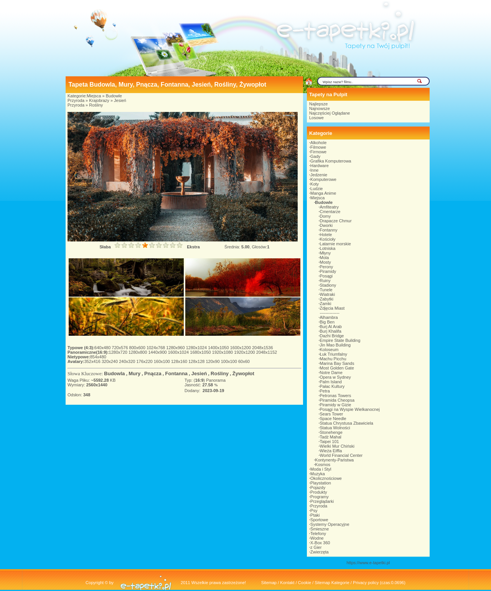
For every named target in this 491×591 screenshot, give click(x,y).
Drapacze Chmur (336, 220)
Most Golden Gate (337, 368)
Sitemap (269, 582)
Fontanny (329, 230)
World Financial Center (341, 455)
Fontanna (176, 373)
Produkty (318, 492)
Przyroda (76, 100)
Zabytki (326, 299)
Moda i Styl (320, 469)
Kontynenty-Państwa (334, 460)
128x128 (197, 361)
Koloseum (329, 349)
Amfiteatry (329, 207)
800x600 (138, 347)
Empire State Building (340, 340)
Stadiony (328, 285)
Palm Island (331, 381)
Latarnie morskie (335, 243)
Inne (314, 170)
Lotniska (328, 248)
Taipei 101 (329, 441)
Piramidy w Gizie (335, 404)
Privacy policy (366, 582)
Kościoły (328, 239)
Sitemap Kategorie (332, 582)
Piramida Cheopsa (337, 400)
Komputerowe (323, 179)
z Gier (315, 547)
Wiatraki (327, 294)
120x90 (213, 361)
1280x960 (176, 347)
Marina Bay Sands (337, 363)
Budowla (114, 373)
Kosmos (322, 464)
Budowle (114, 96)
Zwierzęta (319, 552)
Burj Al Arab (331, 326)
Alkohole (318, 142)
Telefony (318, 533)
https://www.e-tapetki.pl (368, 562)
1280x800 (138, 352)
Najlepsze (318, 104)
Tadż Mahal (330, 437)
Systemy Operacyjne (329, 524)
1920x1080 (223, 352)
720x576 (120, 347)
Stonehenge (331, 432)
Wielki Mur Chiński (337, 446)
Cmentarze (330, 211)
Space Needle (333, 418)
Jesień (120, 100)
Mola (324, 257)
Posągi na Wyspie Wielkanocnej (350, 409)
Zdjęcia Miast (332, 308)
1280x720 (119, 352)
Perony (326, 266)
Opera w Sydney (335, 377)
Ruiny (325, 280)
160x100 (162, 361)
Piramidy (328, 271)
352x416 (93, 361)
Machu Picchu (333, 358)
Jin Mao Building (335, 345)
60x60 (244, 361)
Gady (315, 156)
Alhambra (329, 317)
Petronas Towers (335, 395)
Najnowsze (319, 108)
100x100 (229, 361)
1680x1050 (201, 352)
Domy (325, 216)
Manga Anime (323, 193)
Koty (314, 184)
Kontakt (287, 582)
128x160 (179, 361)
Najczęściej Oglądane (329, 113)
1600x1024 (179, 352)
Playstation (320, 483)
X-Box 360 (320, 542)
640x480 (103, 347)
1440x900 (158, 352)
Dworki (326, 225)
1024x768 (156, 347)
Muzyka (317, 473)
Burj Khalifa (330, 331)
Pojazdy (317, 487)
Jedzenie (318, 174)
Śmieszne (319, 529)
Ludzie (316, 188)
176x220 (144, 361)
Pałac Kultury (332, 386)
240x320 (127, 361)
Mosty (325, 262)
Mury (134, 373)
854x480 (98, 357)
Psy (313, 510)
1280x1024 (197, 347)
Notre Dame (331, 372)
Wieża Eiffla (331, 450)
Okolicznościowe (326, 478)
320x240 (110, 361)
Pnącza (152, 373)
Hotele (326, 234)
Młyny (325, 253)
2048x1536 (262, 347)
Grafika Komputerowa (330, 161)
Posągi (326, 276)
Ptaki (315, 515)
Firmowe (318, 151)
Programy (319, 496)
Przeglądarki (322, 501)
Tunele (326, 289)
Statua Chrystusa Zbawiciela (346, 423)
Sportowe (319, 519)
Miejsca (94, 96)
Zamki (325, 303)
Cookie (304, 582)
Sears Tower (331, 414)
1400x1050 (219, 347)
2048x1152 (266, 352)
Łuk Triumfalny (334, 354)
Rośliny (96, 105)
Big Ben (327, 322)
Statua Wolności (335, 427)
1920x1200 (245, 352)
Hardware (319, 165)
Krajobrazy (99, 100)
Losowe (316, 117)
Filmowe (318, 147)
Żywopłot (243, 373)
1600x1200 (241, 347)
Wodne (317, 538)
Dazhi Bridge (332, 335)
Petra (325, 391)
